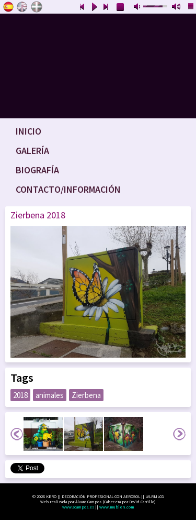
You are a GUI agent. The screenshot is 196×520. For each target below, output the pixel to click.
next (106, 7)
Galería (32, 151)
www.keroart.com (98, 66)
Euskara (36, 7)
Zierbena (86, 395)
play (94, 7)
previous (82, 7)
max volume (176, 7)
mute (138, 7)
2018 (20, 395)
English (22, 7)
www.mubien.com (116, 507)
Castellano (8, 7)
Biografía (37, 170)
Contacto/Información (68, 189)
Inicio (28, 131)
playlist (191, 7)
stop (120, 7)
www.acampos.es (78, 507)
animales (50, 395)
